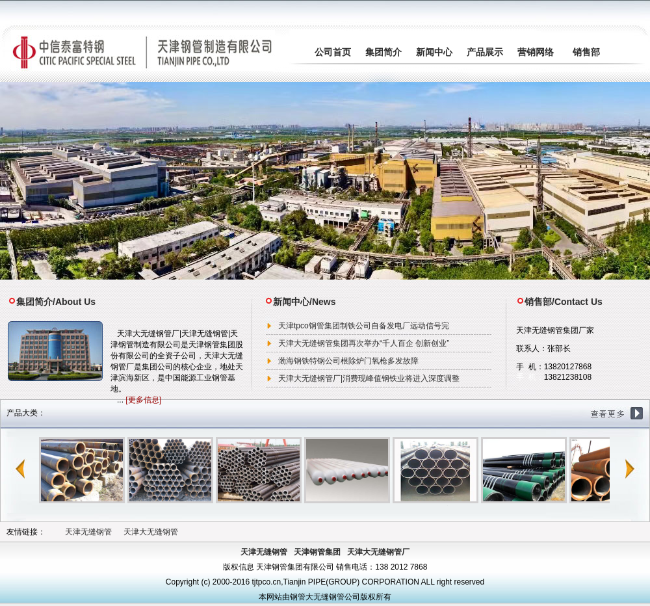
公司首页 (333, 52)
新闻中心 (434, 52)
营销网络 (535, 52)
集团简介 (383, 52)
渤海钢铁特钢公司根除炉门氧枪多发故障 (348, 360)
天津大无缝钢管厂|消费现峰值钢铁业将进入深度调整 (369, 378)
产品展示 (485, 52)
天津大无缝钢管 (151, 531)
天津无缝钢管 (88, 531)
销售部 (586, 52)
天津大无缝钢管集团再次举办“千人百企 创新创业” (363, 343)
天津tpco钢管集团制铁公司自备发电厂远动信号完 (363, 325)
